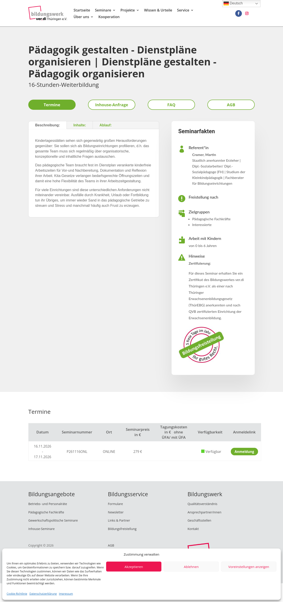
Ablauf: (105, 125)
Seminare (103, 11)
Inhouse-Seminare (41, 529)
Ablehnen (191, 566)
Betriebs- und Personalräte (47, 504)
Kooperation (109, 17)
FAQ (171, 104)
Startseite (82, 11)
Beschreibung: (47, 125)
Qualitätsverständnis (202, 504)
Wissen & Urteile (158, 11)
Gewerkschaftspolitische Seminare (53, 520)
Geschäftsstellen (199, 520)
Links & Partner (119, 520)
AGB (231, 104)
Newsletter (116, 512)
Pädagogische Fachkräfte (46, 512)
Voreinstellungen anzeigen (248, 566)
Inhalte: (79, 125)
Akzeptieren (133, 566)
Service (183, 11)
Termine (52, 104)
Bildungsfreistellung (122, 529)
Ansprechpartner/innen (204, 512)
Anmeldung (244, 451)
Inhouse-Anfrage (111, 104)
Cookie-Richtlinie (17, 594)
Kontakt (193, 529)
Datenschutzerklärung (43, 594)
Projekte (127, 11)
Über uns (81, 17)
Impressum (66, 594)
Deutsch (233, 3)
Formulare (115, 504)
